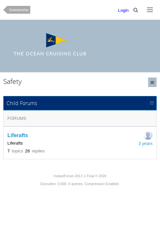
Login (123, 10)
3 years (145, 143)
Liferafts (17, 135)
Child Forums (22, 103)
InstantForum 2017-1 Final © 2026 (80, 176)
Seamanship (18, 10)
